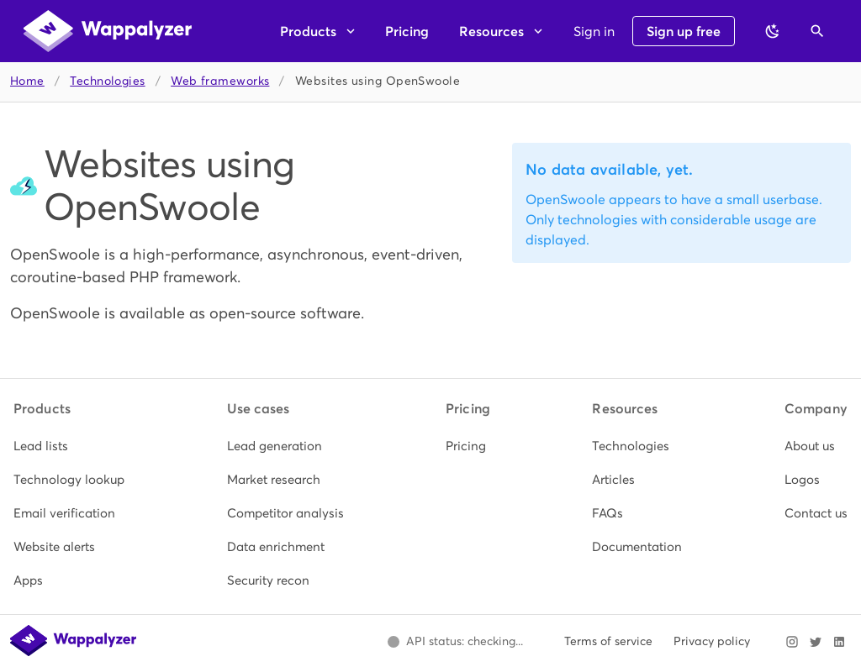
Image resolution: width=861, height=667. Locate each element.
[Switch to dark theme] (773, 31)
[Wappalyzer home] (108, 31)
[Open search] (817, 31)
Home (27, 81)
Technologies (107, 81)
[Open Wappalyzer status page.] (455, 642)
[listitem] (69, 446)
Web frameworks (220, 81)
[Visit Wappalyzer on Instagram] (792, 642)
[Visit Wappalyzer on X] (815, 642)
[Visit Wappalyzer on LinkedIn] (839, 642)
